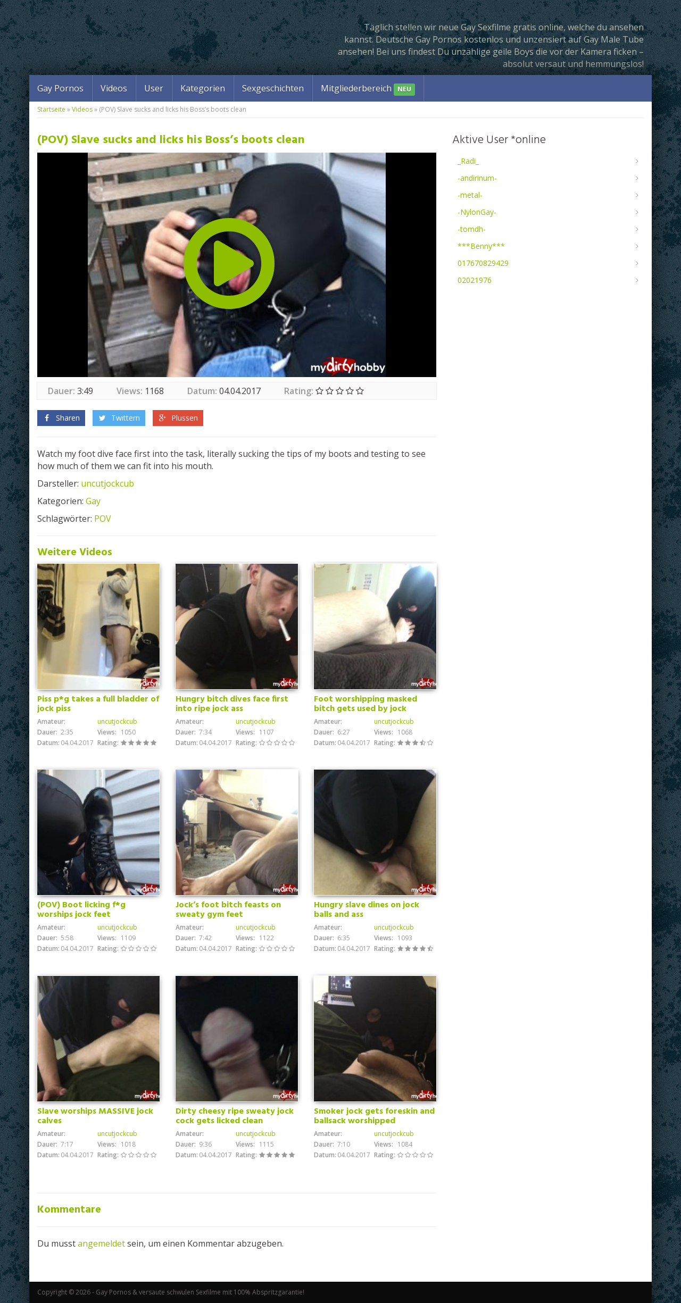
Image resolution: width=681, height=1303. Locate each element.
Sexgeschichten (273, 88)
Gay (93, 501)
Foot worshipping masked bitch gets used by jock (365, 704)
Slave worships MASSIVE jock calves (95, 1116)
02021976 (475, 280)
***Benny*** (481, 246)
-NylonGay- (477, 212)
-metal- (470, 195)
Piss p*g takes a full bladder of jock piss (98, 704)
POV (102, 518)
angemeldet (101, 1243)
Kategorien (202, 88)
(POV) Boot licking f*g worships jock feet (81, 910)
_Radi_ (468, 161)
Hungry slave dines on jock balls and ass (366, 910)
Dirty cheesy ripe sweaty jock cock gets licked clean (235, 1116)
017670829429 (483, 263)
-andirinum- (477, 178)
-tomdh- (472, 229)
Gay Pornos (60, 88)
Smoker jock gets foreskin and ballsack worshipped (374, 1116)
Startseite (51, 109)
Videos (114, 88)
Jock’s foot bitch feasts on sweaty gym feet (228, 910)
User (153, 88)
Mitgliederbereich (368, 89)
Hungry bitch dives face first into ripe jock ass (232, 704)
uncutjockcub (107, 483)
